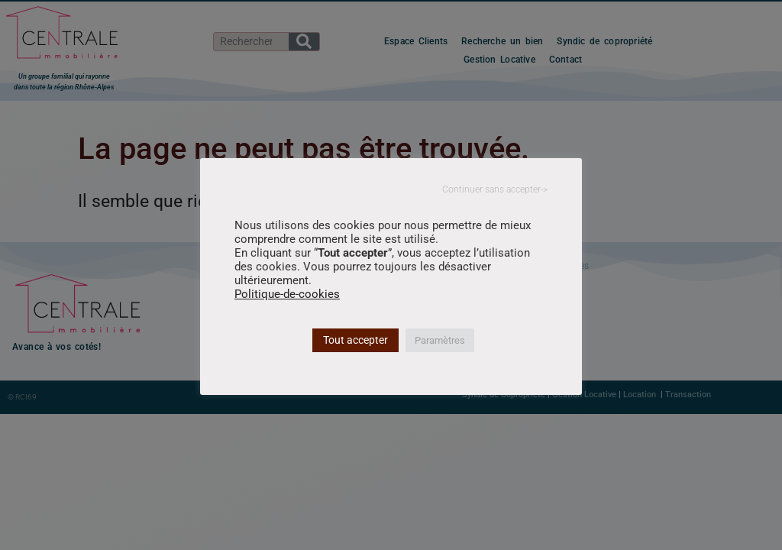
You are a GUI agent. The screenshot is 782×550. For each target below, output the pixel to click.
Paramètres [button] (440, 340)
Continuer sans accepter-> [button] (495, 189)
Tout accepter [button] (355, 340)
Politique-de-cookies (287, 294)
